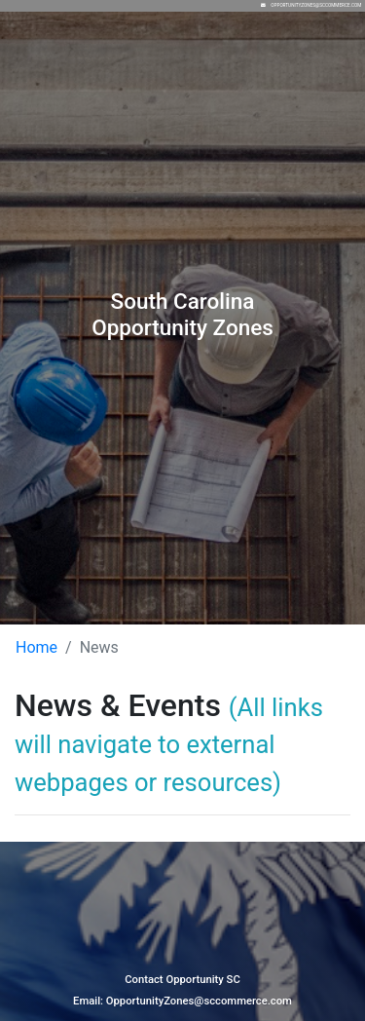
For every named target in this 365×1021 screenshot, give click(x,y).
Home (36, 647)
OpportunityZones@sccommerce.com (316, 5)
